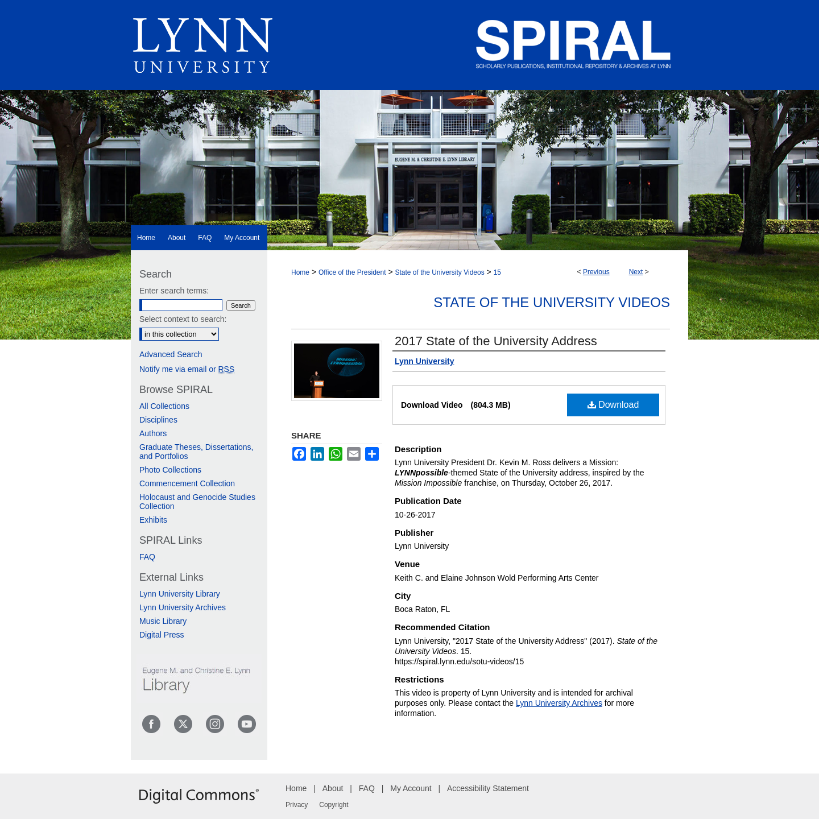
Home (300, 272)
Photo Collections (170, 469)
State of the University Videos (439, 272)
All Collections (164, 406)
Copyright (333, 805)
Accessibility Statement (488, 788)
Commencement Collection (187, 483)
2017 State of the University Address (496, 341)
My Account (410, 788)
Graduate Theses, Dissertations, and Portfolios (196, 451)
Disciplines (158, 419)
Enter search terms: (174, 290)
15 (497, 272)
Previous (596, 272)
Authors (153, 433)
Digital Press (161, 634)
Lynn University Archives (559, 703)
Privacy (297, 805)
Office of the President (352, 272)
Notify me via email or (186, 369)
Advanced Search (170, 354)
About (333, 788)
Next (636, 272)
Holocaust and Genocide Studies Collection (197, 502)
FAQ (147, 556)
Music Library (163, 621)
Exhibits (153, 519)
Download (613, 405)
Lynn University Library (179, 593)
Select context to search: (182, 319)
